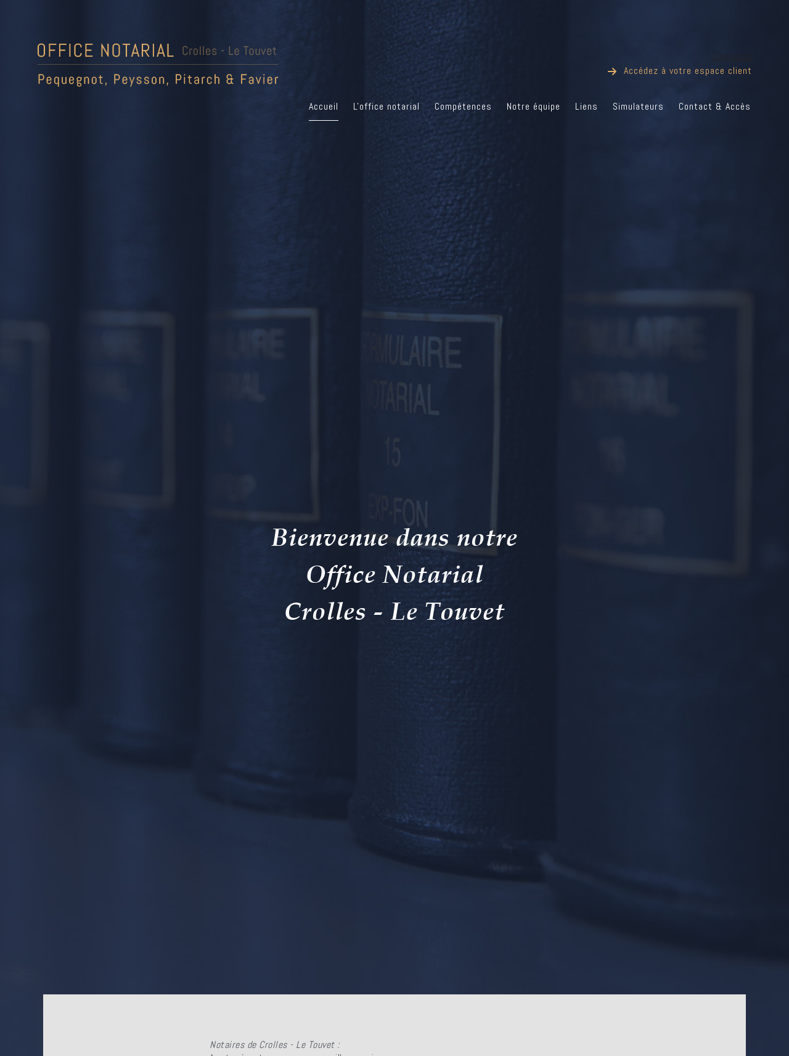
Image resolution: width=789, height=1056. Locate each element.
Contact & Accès (715, 106)
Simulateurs (638, 106)
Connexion (733, 55)
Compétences (463, 106)
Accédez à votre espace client (688, 70)
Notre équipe (533, 106)
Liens (586, 106)
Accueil (323, 106)
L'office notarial (386, 106)
